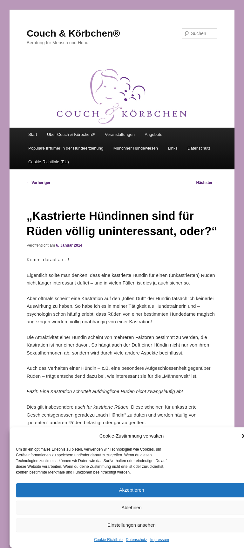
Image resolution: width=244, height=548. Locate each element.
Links (173, 148)
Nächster (207, 182)
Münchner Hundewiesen (135, 148)
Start (32, 134)
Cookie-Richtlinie (108, 539)
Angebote (153, 134)
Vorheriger (39, 182)
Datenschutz (136, 539)
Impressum (159, 539)
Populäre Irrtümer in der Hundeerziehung (65, 148)
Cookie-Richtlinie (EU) (48, 161)
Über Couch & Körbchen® (71, 134)
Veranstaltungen (120, 134)
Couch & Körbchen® (73, 33)
